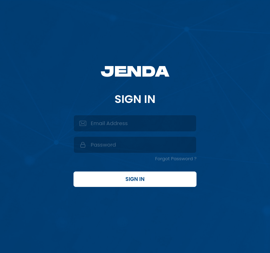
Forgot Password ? (176, 158)
